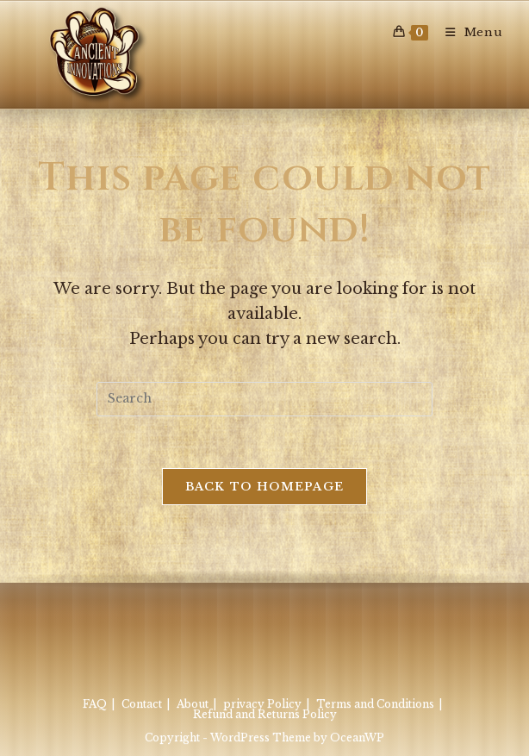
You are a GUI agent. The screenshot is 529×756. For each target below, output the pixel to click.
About (192, 703)
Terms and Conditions (375, 703)
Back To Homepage (265, 486)
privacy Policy (262, 703)
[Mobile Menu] (468, 32)
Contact (141, 703)
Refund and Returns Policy (265, 714)
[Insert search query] (264, 399)
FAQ (95, 703)
